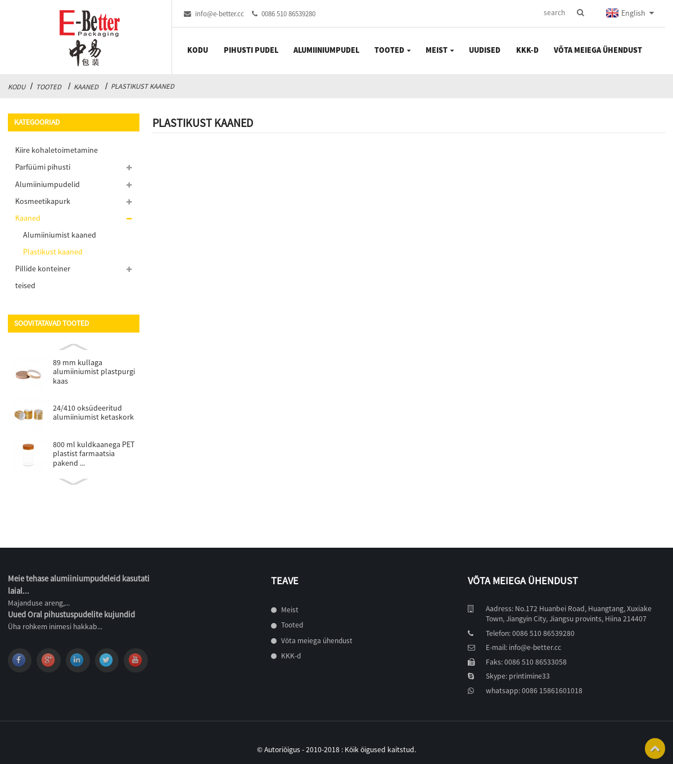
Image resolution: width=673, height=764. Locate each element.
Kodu (16, 86)
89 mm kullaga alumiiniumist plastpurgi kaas (94, 371)
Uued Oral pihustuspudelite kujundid (71, 615)
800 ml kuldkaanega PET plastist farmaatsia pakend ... (93, 453)
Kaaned (86, 86)
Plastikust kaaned (142, 85)
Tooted (48, 86)
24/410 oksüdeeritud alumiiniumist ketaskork (93, 412)
